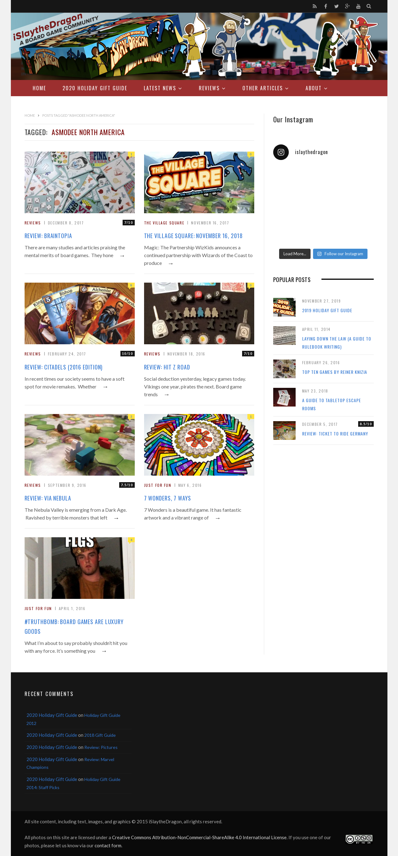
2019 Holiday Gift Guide (327, 310)
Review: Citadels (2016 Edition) (64, 367)
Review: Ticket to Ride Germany (335, 433)
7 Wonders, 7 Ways (167, 498)
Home (39, 88)
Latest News (160, 88)
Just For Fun (157, 485)
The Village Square (164, 222)
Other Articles (262, 88)
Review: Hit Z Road (167, 367)
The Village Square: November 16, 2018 (193, 236)
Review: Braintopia (48, 236)
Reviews (209, 88)
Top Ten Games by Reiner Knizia (334, 372)
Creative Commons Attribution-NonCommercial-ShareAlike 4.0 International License (199, 837)
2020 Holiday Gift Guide (95, 88)
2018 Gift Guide (100, 735)
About (314, 88)
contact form (108, 845)
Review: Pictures (101, 747)
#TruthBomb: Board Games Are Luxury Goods (74, 626)
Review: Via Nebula (48, 498)
